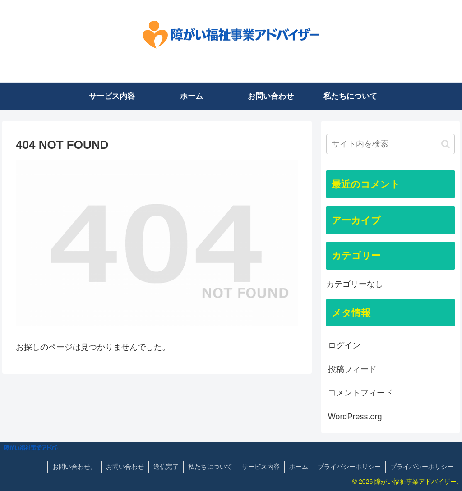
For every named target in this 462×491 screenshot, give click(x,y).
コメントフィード (360, 392)
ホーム (298, 466)
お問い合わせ (125, 466)
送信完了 (166, 466)
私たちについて (210, 466)
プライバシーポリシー (349, 466)
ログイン (344, 345)
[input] (390, 144)
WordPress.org (355, 416)
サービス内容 (261, 466)
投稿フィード (352, 369)
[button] (445, 144)
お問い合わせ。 (74, 466)
